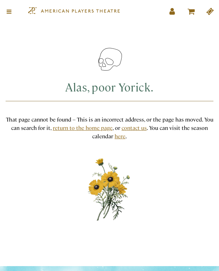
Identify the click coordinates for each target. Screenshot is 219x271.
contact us (134, 127)
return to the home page (82, 127)
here (120, 136)
